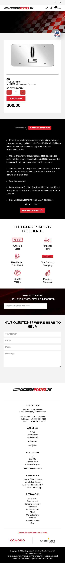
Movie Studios (32, 509)
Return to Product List (32, 210)
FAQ (35, 445)
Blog (33, 523)
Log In (32, 456)
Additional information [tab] (40, 128)
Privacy (35, 553)
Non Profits (33, 498)
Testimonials (32, 435)
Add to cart (16, 98)
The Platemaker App (32, 488)
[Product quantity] (16, 92)
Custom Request (32, 469)
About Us (32, 428)
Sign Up (32, 459)
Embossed (32, 507)
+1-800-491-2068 (38, 419)
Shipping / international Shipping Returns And (32, 556)
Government (32, 501)
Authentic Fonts (33, 520)
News (32, 432)
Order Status (32, 462)
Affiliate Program (32, 465)
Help (30, 445)
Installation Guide (32, 482)
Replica (32, 518)
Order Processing (43, 558)
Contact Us (32, 406)
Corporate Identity (32, 504)
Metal (32, 512)
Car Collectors (32, 515)
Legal (25, 553)
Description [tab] (20, 128)
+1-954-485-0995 (37, 417)
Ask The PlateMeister (32, 485)
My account (32, 453)
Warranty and (22, 558)
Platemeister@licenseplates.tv (32, 533)
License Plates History (32, 479)
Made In (32, 437)
